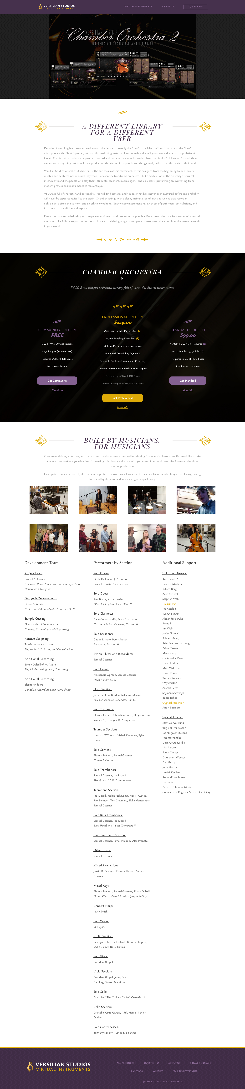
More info (57, 390)
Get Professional (123, 398)
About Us (168, 6)
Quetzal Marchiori (173, 702)
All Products (125, 1062)
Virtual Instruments (138, 6)
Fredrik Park (169, 604)
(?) (139, 331)
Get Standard (188, 380)
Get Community (57, 380)
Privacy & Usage (200, 1062)
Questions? (196, 6)
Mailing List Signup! (185, 1071)
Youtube (158, 1071)
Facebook (137, 1071)
